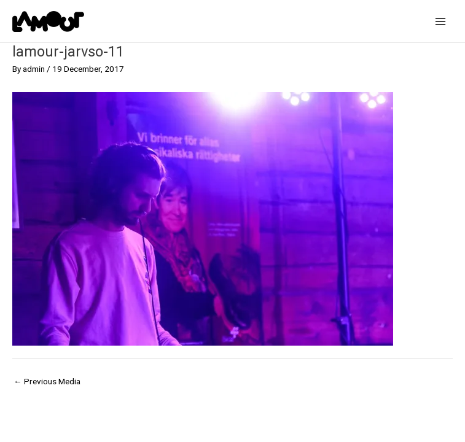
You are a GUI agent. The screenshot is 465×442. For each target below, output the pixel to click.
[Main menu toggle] (440, 21)
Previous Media (47, 381)
